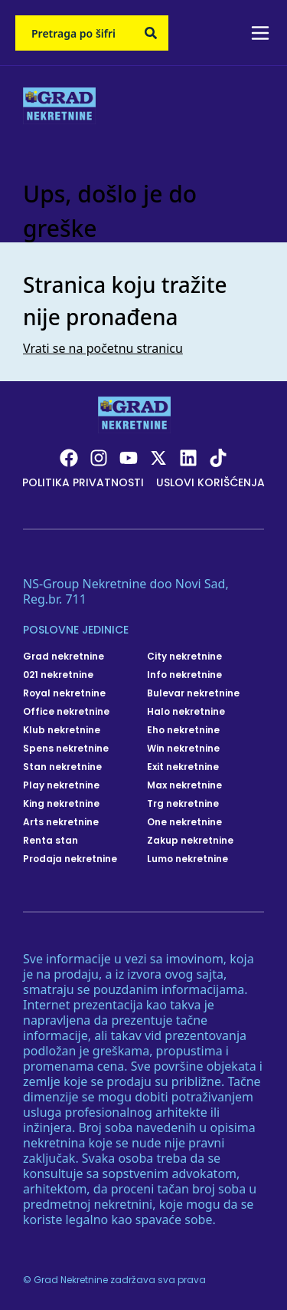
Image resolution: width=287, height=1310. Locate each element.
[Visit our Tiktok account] (218, 458)
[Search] (150, 33)
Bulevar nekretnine (193, 693)
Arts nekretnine (61, 822)
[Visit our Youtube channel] (128, 458)
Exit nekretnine (183, 767)
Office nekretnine (66, 712)
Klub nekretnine (61, 730)
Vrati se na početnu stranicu (103, 348)
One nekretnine (184, 822)
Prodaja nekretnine (70, 859)
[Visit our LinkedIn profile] (188, 458)
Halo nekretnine (186, 712)
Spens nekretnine (66, 748)
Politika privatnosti (83, 482)
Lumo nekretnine (187, 859)
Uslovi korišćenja (210, 482)
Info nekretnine (184, 675)
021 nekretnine (58, 675)
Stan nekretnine (62, 767)
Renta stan (50, 840)
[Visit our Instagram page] (99, 458)
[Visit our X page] (158, 458)
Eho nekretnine (183, 730)
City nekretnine (184, 656)
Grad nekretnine (63, 656)
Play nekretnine (61, 785)
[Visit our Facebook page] (69, 458)
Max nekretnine (184, 785)
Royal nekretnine (64, 693)
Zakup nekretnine (190, 840)
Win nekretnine (183, 748)
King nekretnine (61, 804)
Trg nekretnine (183, 804)
